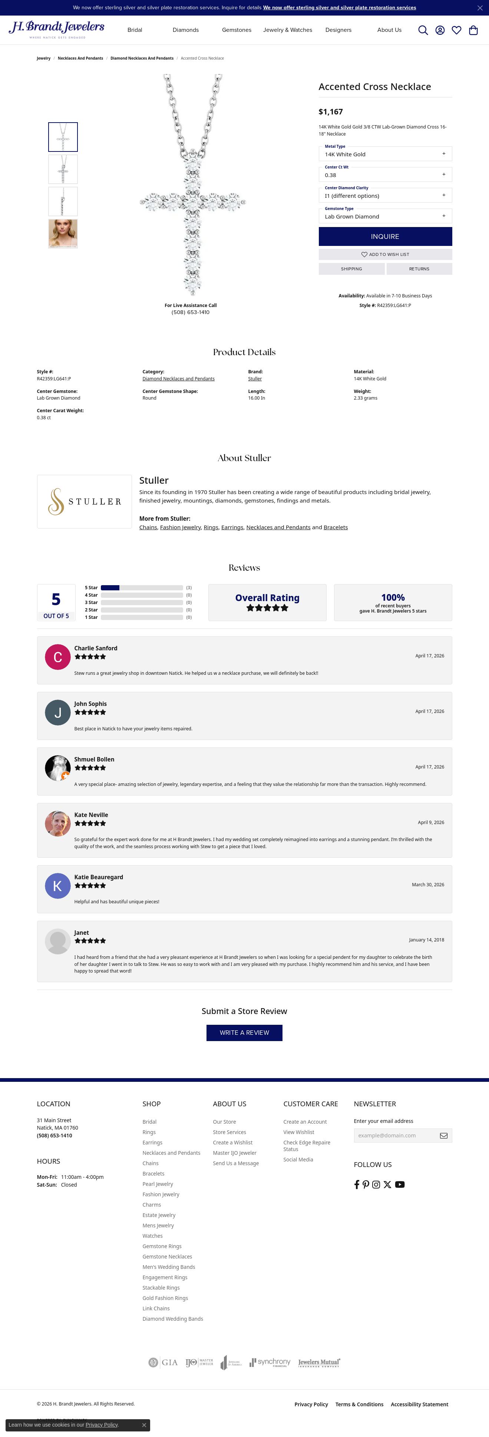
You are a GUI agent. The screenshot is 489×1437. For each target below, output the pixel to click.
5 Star (91, 587)
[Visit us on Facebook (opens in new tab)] (357, 1184)
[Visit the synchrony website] (270, 1362)
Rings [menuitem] (149, 1132)
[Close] (480, 8)
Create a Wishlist (233, 1142)
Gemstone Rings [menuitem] (162, 1246)
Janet (82, 932)
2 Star (91, 610)
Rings (211, 527)
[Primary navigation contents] (262, 30)
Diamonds (186, 30)
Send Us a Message (236, 1163)
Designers (338, 30)
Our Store (224, 1121)
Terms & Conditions (360, 1404)
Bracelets (336, 527)
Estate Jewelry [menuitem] (159, 1214)
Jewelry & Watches (287, 30)
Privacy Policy (311, 1404)
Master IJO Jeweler (235, 1152)
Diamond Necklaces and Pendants (142, 58)
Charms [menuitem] (152, 1204)
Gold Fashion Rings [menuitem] (165, 1297)
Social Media (298, 1159)
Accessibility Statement (419, 1404)
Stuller (255, 379)
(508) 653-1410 (191, 312)
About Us (389, 30)
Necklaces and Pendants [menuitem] (172, 1152)
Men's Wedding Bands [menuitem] (169, 1266)
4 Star (91, 595)
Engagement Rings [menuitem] (165, 1277)
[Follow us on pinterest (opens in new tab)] (366, 1184)
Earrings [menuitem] (153, 1142)
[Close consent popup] (144, 1425)
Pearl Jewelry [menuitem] (158, 1183)
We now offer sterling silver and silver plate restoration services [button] (339, 7)
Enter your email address (383, 1120)
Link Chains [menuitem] (156, 1308)
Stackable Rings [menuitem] (161, 1287)
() (189, 587)
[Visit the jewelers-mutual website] (319, 1362)
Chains (148, 527)
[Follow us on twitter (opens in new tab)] (387, 1184)
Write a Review (245, 1032)
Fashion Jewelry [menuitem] (161, 1194)
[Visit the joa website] (231, 1362)
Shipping (351, 269)
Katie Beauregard (99, 877)
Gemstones (236, 30)
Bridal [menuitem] (150, 1121)
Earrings (232, 527)
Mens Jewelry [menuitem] (158, 1225)
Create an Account (305, 1121)
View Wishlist (299, 1132)
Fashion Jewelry (180, 527)
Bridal (135, 30)
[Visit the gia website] (163, 1362)
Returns (419, 269)
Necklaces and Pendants (80, 58)
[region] (193, 185)
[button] (423, 30)
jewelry (44, 58)
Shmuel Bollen (95, 759)
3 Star (91, 602)
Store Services (230, 1132)
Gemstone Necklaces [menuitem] (167, 1256)
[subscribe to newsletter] (444, 1135)
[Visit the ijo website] (199, 1362)
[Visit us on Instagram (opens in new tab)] (376, 1184)
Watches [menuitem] (153, 1235)
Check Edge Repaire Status (307, 1146)
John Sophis (91, 703)
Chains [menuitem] (151, 1163)
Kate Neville (91, 814)
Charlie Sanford (96, 648)
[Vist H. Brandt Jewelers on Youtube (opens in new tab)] (400, 1184)
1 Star (91, 617)
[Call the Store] (54, 1135)
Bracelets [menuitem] (154, 1173)
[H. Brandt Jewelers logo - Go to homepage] (56, 30)
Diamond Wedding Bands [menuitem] (173, 1318)
